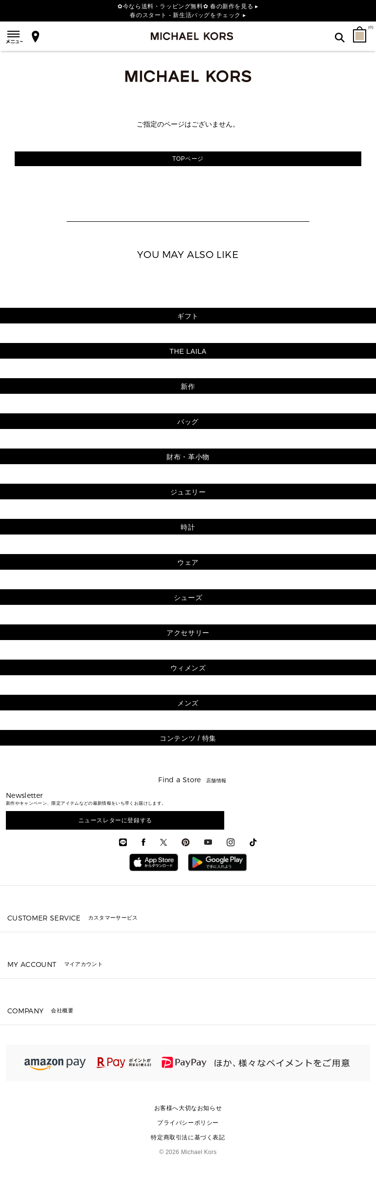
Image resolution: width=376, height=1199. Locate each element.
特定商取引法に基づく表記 (188, 1137)
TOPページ (188, 158)
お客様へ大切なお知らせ (188, 1108)
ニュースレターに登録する (115, 820)
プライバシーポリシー (188, 1122)
